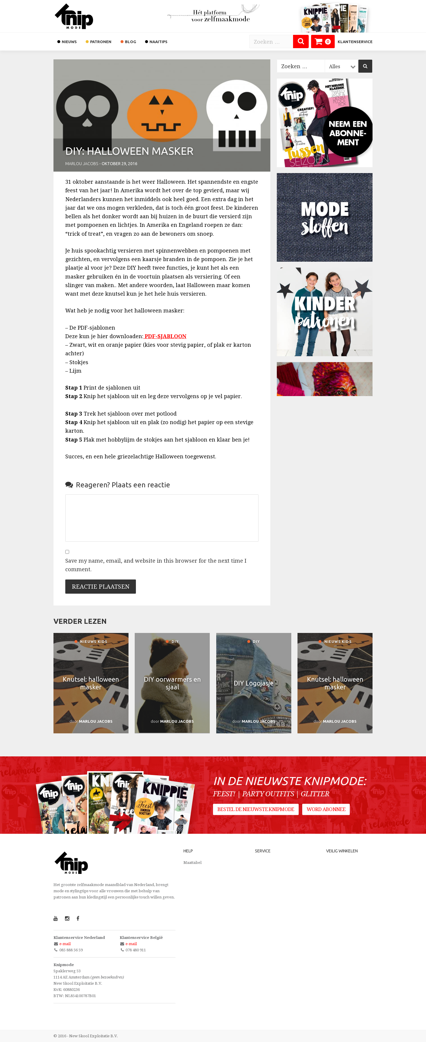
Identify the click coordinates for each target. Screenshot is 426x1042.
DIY (172, 642)
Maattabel (192, 862)
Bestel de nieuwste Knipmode (255, 809)
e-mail (65, 944)
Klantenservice (355, 42)
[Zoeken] (301, 41)
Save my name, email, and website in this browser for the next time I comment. (155, 565)
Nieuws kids (90, 642)
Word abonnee (326, 809)
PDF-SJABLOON (165, 336)
